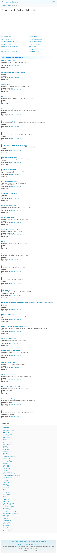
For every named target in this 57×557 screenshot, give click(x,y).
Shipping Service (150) (34, 44)
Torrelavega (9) (7, 520)
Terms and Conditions (40, 541)
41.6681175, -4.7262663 (15, 392)
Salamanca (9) (6, 508)
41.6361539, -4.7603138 (15, 355)
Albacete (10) (6, 429)
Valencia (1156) (7, 522)
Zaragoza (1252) (7, 530)
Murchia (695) (6, 494)
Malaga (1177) (6, 487)
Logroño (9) (6, 482)
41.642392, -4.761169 (14, 126)
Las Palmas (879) (7, 477)
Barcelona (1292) (7, 442)
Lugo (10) (5, 484)
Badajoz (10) (6, 441)
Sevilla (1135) (6, 515)
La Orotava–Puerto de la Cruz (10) (11, 475)
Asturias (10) (6, 439)
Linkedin (26, 544)
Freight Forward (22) (34, 36)
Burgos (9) (5, 453)
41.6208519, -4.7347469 (15, 295)
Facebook (20, 544)
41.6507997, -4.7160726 (15, 138)
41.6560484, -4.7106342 (15, 162)
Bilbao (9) (5, 448)
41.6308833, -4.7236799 (15, 247)
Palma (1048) (6, 501)
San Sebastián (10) (8, 510)
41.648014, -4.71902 (14, 368)
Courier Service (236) (6, 36)
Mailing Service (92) (6, 44)
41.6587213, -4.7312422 (15, 380)
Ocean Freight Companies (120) (37, 41)
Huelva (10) (6, 470)
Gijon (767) (6, 465)
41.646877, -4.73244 (14, 259)
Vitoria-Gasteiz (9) (8, 529)
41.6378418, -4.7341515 (15, 235)
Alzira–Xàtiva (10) (7, 437)
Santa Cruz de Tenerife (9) (9, 511)
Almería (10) (6, 436)
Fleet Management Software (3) (9, 51)
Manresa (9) (6, 491)
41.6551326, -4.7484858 (15, 271)
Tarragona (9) (6, 518)
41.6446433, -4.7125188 (15, 223)
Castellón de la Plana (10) (9, 456)
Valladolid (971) (7, 524)
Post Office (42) (33, 46)
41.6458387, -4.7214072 (15, 210)
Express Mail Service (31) (35, 51)
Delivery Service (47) (6, 49)
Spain (8, 5)
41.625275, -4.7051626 (14, 198)
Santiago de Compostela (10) (10, 513)
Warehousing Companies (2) (36, 39)
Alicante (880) (6, 432)
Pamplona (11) (7, 505)
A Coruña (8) (6, 427)
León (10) (5, 479)
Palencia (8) (6, 499)
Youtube (31, 544)
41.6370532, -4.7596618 (15, 404)
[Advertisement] (28, 24)
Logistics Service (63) (6, 39)
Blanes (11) (6, 451)
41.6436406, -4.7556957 (15, 331)
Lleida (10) (5, 480)
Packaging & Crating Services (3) (37, 49)
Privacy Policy (30, 541)
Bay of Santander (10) (8, 444)
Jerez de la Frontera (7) (9, 474)
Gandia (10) (6, 463)
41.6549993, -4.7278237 (15, 319)
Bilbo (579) (6, 449)
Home (3, 5)
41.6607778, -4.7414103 (15, 343)
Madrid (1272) (6, 486)
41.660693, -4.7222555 (14, 65)
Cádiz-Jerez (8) (7, 454)
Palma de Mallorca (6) (8, 503)
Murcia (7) (5, 496)
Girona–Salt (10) (7, 467)
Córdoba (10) (6, 460)
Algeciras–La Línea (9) (8, 430)
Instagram (36, 544)
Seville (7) (5, 517)
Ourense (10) (6, 498)
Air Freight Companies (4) (7, 41)
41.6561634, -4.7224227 (15, 90)
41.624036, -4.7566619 (14, 78)
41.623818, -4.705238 (14, 174)
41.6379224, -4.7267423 (15, 283)
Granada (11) (6, 468)
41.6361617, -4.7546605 (15, 114)
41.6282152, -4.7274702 (15, 309)
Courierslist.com (12, 2)
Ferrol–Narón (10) (7, 461)
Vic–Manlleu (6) (7, 525)
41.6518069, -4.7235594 (15, 416)
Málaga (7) (5, 489)
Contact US (23, 541)
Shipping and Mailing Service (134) (9, 46)
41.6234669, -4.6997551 (15, 186)
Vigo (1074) (6, 527)
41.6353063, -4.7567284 (15, 150)
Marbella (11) (6, 492)
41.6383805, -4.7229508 (15, 102)
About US (17, 541)
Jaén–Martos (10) (7, 472)
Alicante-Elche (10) (8, 434)
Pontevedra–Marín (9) (8, 506)
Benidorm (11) (6, 446)
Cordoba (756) (6, 458)
